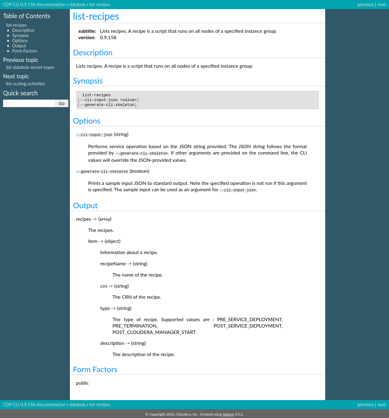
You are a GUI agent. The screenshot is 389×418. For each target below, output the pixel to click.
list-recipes (99, 4)
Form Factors (24, 50)
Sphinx (228, 413)
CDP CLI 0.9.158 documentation (34, 4)
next (381, 4)
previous (365, 4)
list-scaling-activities (25, 83)
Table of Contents (26, 15)
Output (19, 45)
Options (20, 40)
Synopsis (20, 35)
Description (23, 30)
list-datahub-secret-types (30, 67)
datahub (77, 4)
